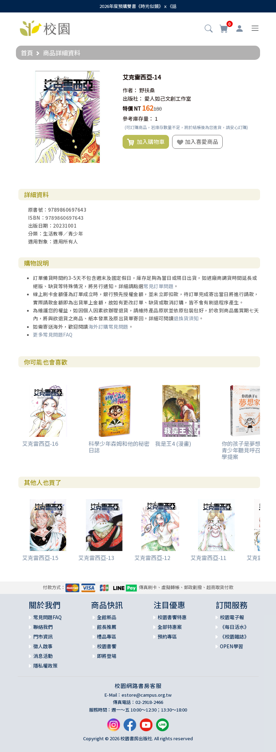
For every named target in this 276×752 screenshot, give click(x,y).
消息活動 (43, 655)
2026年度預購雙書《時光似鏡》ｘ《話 (138, 6)
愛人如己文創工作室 (167, 98)
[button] (208, 29)
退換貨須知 (186, 318)
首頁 (27, 52)
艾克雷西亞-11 (208, 557)
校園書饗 (106, 646)
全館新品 (106, 617)
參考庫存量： (138, 118)
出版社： (133, 98)
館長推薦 (106, 626)
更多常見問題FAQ (53, 334)
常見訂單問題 (158, 286)
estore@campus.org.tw (147, 694)
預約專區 (167, 636)
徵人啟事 (43, 646)
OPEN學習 (231, 646)
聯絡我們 (43, 626)
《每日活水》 (234, 626)
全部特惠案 (170, 626)
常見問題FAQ (47, 617)
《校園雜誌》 (234, 636)
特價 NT (132, 108)
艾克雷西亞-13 (96, 557)
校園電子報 (232, 617)
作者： (130, 90)
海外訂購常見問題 (108, 326)
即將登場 (106, 655)
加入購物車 (145, 141)
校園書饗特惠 (172, 617)
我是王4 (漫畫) (173, 443)
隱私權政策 (45, 665)
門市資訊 (43, 636)
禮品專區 (106, 636)
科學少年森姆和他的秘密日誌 (119, 446)
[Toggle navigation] (255, 28)
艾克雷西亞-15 (40, 557)
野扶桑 (147, 90)
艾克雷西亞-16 (40, 443)
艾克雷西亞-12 (152, 557)
